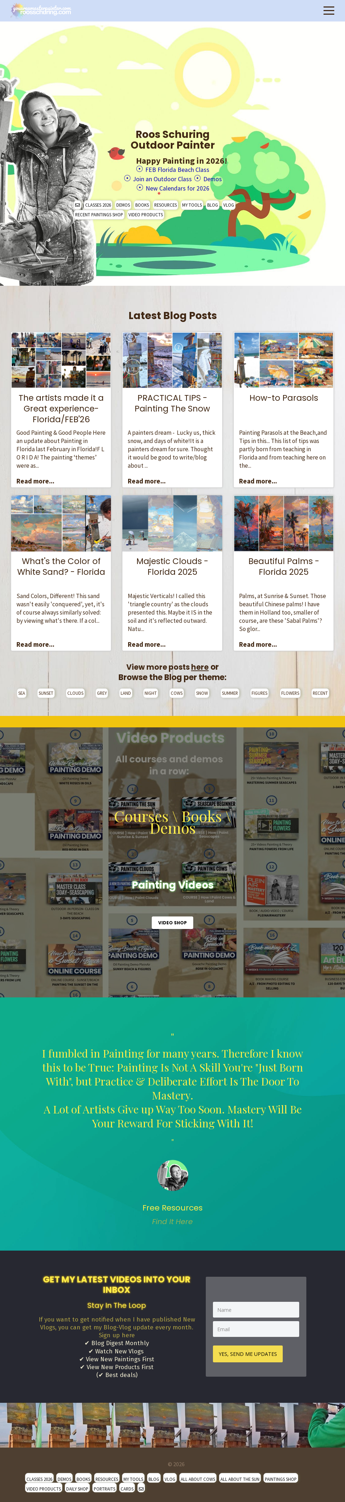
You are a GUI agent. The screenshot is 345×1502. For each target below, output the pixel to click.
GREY (102, 690)
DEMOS (123, 201)
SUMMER (230, 690)
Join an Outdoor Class (159, 177)
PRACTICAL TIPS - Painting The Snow (172, 400)
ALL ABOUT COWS (198, 1476)
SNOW (202, 690)
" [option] (172, 1126)
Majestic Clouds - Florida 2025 (172, 563)
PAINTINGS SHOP (281, 1476)
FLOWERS (290, 690)
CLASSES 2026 (98, 201)
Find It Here (173, 1218)
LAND (126, 690)
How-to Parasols (283, 394)
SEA (21, 690)
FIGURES (259, 690)
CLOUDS (75, 690)
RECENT (320, 690)
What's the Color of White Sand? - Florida (61, 563)
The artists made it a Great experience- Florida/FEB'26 (61, 405)
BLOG (212, 201)
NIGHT (151, 690)
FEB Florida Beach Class (177, 168)
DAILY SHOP (77, 1485)
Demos (222, 177)
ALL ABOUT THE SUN (239, 1476)
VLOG (228, 201)
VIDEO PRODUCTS (145, 211)
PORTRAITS (104, 1485)
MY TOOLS (192, 201)
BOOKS (142, 201)
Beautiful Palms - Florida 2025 (283, 563)
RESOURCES (165, 201)
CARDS (127, 1485)
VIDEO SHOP (172, 919)
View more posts (167, 663)
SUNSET (46, 690)
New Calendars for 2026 (177, 185)
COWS (177, 690)
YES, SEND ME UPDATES (249, 1350)
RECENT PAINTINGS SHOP (99, 211)
